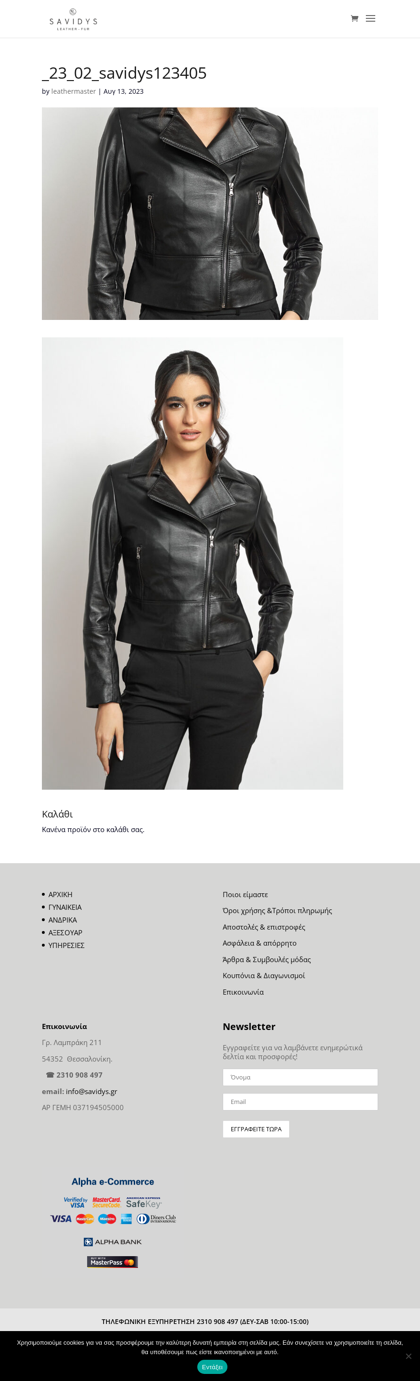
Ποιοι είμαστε (245, 894)
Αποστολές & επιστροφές (264, 927)
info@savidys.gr (91, 1091)
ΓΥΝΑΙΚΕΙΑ (64, 907)
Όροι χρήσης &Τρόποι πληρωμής (277, 910)
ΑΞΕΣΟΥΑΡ (65, 932)
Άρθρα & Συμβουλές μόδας (267, 959)
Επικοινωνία (243, 992)
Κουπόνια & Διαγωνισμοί (264, 975)
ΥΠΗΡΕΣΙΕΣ (66, 945)
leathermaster (73, 91)
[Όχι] (408, 1356)
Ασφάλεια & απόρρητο (260, 943)
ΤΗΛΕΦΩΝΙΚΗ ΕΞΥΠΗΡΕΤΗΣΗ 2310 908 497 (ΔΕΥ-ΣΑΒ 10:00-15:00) (205, 1321)
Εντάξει (212, 1367)
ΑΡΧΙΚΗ (60, 894)
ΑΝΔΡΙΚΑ (62, 919)
